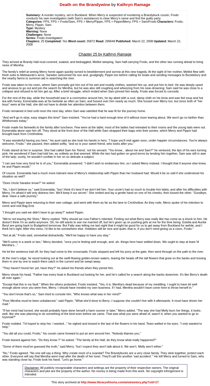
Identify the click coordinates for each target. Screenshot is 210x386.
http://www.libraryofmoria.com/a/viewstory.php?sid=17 (120, 382)
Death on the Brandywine (85, 4)
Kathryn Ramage (133, 4)
